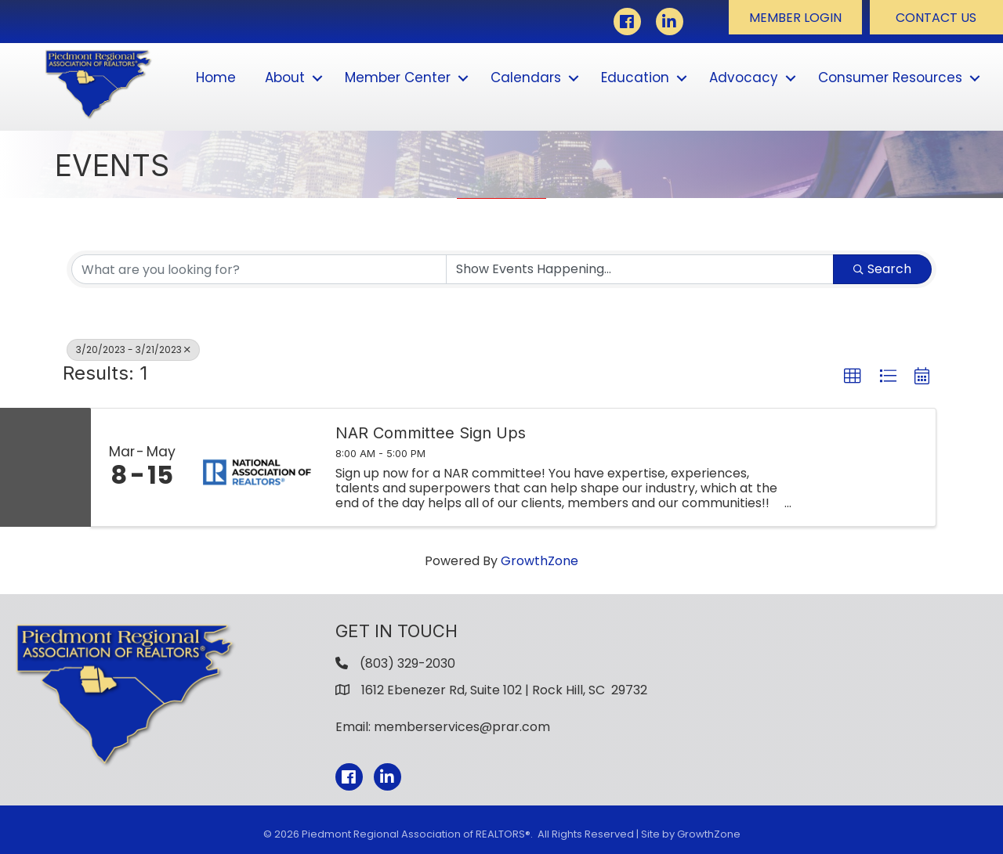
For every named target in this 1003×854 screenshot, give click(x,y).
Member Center (398, 77)
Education (635, 77)
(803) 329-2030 (407, 663)
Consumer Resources (890, 77)
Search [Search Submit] (882, 269)
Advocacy (743, 77)
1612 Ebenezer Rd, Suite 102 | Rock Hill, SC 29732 (504, 690)
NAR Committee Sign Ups (430, 432)
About (285, 77)
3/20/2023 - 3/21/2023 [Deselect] (133, 349)
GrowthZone (539, 561)
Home (216, 77)
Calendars (526, 77)
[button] (795, 17)
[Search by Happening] (640, 269)
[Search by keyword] (259, 269)
